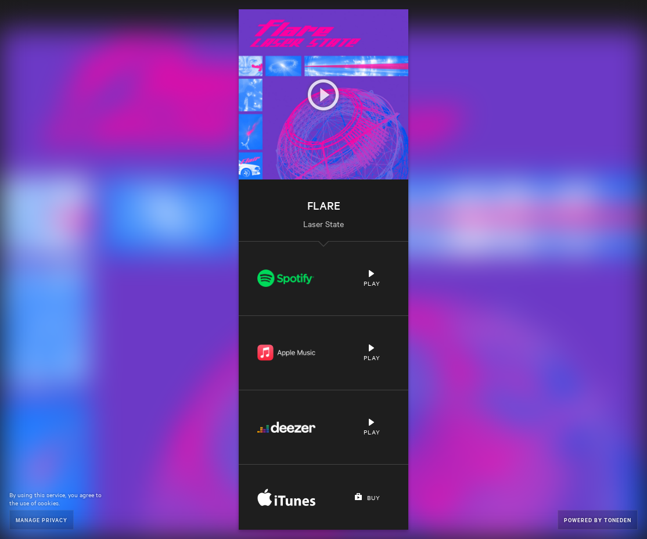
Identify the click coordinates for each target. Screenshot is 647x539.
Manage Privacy (41, 519)
